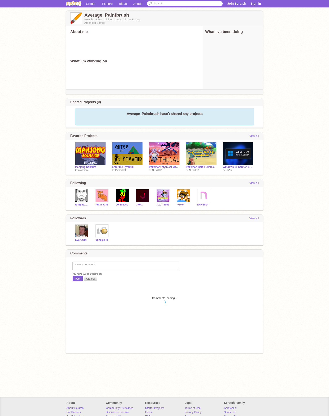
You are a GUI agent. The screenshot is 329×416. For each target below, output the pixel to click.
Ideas (123, 3)
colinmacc (83, 170)
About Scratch (75, 407)
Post (77, 278)
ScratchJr (229, 412)
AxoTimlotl (163, 204)
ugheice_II (101, 239)
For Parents (74, 412)
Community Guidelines (119, 407)
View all (254, 135)
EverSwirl (81, 239)
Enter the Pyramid (123, 167)
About (137, 3)
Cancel (90, 278)
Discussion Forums (117, 412)
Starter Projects (154, 407)
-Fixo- (180, 204)
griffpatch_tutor (82, 204)
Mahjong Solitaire (85, 167)
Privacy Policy (193, 412)
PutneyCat (120, 170)
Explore (107, 3)
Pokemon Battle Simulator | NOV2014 (201, 167)
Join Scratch (236, 3)
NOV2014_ (157, 170)
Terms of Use (193, 407)
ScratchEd (230, 407)
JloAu (229, 170)
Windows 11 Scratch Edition (238, 167)
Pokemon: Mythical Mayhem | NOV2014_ (164, 167)
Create (90, 3)
